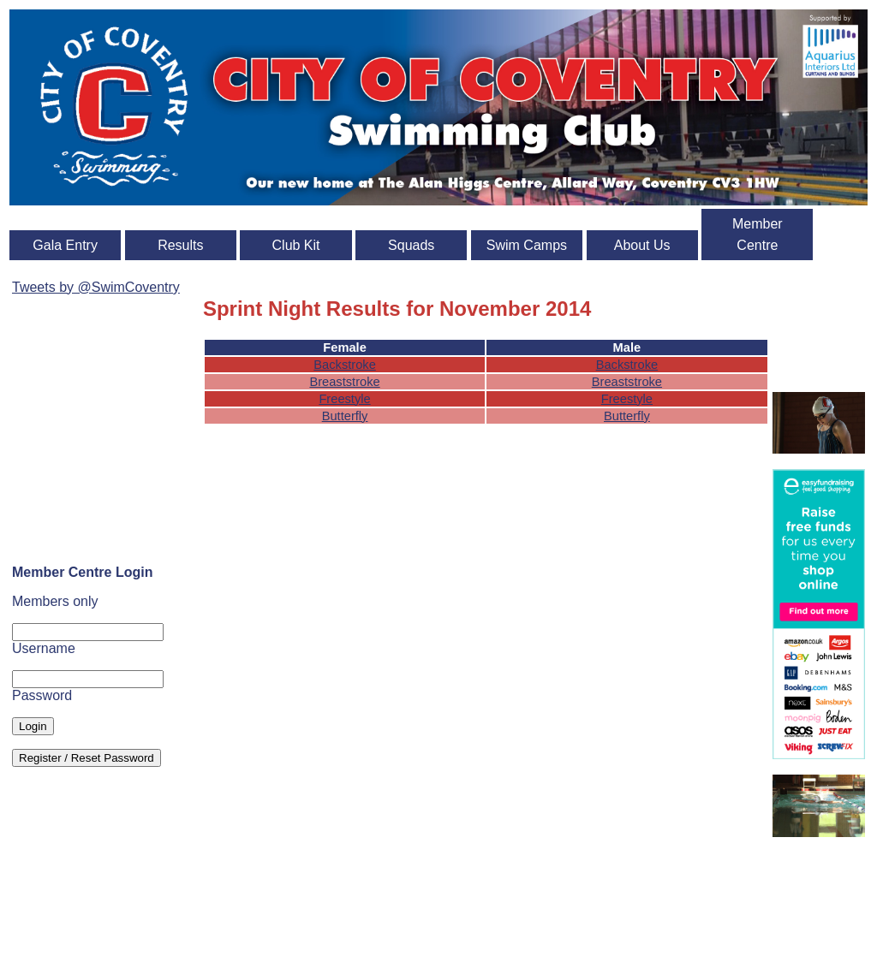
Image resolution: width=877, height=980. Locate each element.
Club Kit (296, 245)
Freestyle (344, 399)
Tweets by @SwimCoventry (96, 287)
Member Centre (757, 234)
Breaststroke (344, 382)
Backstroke (344, 364)
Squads (411, 245)
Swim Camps (526, 245)
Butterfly (345, 416)
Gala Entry (65, 245)
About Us (642, 245)
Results (180, 245)
